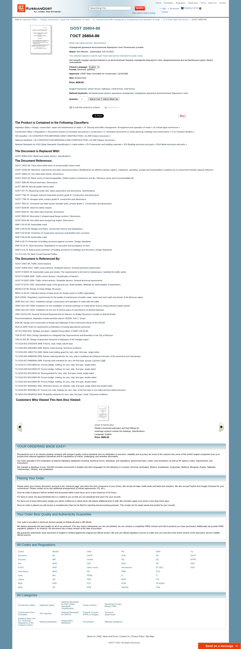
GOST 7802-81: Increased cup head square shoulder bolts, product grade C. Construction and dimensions (63, 203)
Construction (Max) (23, 132)
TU (191, 551)
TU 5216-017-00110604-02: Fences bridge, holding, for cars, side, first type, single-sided (55, 365)
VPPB (193, 559)
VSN (192, 567)
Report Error (113, 107)
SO (157, 559)
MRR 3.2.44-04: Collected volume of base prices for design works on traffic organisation (55, 293)
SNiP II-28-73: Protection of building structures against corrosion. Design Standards (53, 241)
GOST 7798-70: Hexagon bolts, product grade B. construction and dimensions (50, 199)
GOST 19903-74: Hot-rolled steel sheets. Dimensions (39, 174)
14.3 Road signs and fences (175, 19)
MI (54, 555)
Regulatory (180, 3)
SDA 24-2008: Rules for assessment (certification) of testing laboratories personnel (52, 327)
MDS (20, 587)
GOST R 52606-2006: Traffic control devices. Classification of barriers (47, 276)
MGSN (56, 551)
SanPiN (125, 587)
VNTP (193, 555)
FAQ (99, 636)
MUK (55, 571)
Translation (168, 3)
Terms (203, 3)
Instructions (23, 571)
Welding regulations (114, 622)
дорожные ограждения (122, 93)
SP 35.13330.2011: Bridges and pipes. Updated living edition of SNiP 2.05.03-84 (51, 331)
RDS (123, 563)
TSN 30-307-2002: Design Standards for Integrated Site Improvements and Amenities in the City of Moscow (64, 335)
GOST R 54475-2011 (104, 425)
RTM (123, 583)
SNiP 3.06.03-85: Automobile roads (31, 237)
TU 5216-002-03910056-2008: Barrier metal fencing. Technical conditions (48, 348)
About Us (213, 3)
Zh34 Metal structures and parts (170, 144)
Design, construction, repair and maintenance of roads (65, 19)
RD (122, 559)
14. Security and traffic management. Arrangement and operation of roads (126, 19)
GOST (21, 567)
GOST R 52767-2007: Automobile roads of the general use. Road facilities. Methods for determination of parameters (68, 285)
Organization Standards (67, 622)
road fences (129, 89)
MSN (55, 563)
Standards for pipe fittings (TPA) (113, 605)
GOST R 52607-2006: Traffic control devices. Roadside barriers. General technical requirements (58, 280)
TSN (158, 587)
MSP (55, 567)
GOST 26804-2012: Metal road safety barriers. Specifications (43, 156)
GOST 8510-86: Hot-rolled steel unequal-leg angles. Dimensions (44, 220)
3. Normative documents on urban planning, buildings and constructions (136, 132)
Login (164, 9)
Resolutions (126, 567)
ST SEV (159, 567)
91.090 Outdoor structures (97, 136)
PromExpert (88, 622)
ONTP (90, 555)
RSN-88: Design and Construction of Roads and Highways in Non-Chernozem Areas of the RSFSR (60, 323)
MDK (20, 583)
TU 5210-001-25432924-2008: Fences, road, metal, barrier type (44, 344)
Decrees (22, 559)
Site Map (150, 636)
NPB (55, 583)
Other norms (92, 567)
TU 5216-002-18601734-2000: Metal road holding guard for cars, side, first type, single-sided (57, 352)
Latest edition (78, 144)
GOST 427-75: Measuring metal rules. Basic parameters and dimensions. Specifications (55, 191)
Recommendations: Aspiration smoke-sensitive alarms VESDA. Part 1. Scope (50, 318)
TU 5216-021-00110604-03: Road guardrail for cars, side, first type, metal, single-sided (54, 373)
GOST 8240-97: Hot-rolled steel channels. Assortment (39, 212)
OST (89, 563)
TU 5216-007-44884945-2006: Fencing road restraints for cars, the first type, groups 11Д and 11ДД (60, 361)
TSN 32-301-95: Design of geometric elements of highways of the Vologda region (52, 339)
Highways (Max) (30, 19)
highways (106, 89)
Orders (90, 559)
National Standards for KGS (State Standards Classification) (42, 144)
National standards (23, 140)
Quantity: (73, 99)
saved (165, 12)
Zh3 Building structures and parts (139, 144)
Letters (21, 579)
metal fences (117, 89)
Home (158, 3)
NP (54, 587)
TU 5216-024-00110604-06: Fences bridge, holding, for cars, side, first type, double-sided (55, 382)
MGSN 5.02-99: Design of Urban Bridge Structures (38, 289)
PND (89, 579)
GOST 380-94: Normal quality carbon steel (34, 187)
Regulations (40, 132)
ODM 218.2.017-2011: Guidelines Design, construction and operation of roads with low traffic (57, 301)
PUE (123, 555)
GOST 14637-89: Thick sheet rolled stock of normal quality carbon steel (47, 165)
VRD (192, 563)
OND (89, 551)
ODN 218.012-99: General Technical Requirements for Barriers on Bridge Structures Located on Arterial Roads (65, 314)
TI (157, 575)
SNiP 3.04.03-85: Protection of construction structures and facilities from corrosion (52, 233)
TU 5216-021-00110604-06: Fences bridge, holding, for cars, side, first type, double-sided (55, 377)
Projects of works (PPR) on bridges (91, 613)
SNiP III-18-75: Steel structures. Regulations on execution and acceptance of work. (52, 246)
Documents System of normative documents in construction (75, 132)
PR (122, 551)
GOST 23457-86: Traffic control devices (33, 264)
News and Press (110, 636)
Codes (21, 551)
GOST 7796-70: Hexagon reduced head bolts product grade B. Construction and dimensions (57, 195)
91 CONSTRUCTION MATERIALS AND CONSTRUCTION (56, 136)
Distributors (193, 3)
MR (54, 559)
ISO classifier (21, 136)
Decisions (22, 555)
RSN (123, 579)
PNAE (90, 575)
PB (88, 571)
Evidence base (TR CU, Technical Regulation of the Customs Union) (27, 621)
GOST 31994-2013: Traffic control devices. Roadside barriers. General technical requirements (57, 268)
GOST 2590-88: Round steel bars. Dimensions (36, 182)
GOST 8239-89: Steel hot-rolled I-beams (33, 208)
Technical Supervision (110, 613)
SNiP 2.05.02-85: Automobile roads (31, 224)
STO (158, 571)
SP (157, 563)
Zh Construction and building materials (103, 144)
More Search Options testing (143, 13)
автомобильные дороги (100, 93)
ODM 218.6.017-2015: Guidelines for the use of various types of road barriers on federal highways (59, 310)
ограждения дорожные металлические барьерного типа (161, 93)
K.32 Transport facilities (182, 132)
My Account (174, 9)
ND (54, 579)
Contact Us (125, 636)
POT (89, 583)
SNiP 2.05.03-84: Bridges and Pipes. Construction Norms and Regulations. (49, 229)
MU (54, 575)
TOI (157, 579)
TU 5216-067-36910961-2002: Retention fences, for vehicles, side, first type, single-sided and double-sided (63, 386)
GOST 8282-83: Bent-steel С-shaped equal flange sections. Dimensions (48, 216)
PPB (89, 587)
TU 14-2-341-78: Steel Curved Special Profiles (36, 254)
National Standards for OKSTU (70, 613)
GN (19, 563)
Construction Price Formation (26, 613)
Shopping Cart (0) (191, 8)
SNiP (158, 551)
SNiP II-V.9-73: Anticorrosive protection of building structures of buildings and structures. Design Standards (63, 250)
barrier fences (94, 89)
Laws (20, 575)
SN (157, 555)
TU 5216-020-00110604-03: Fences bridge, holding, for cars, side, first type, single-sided (55, 369)
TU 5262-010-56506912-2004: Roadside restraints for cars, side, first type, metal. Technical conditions (61, 394)
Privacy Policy (137, 636)
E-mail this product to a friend (86, 107)
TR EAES (160, 583)
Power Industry (90, 605)
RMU (123, 571)
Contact (222, 3)
